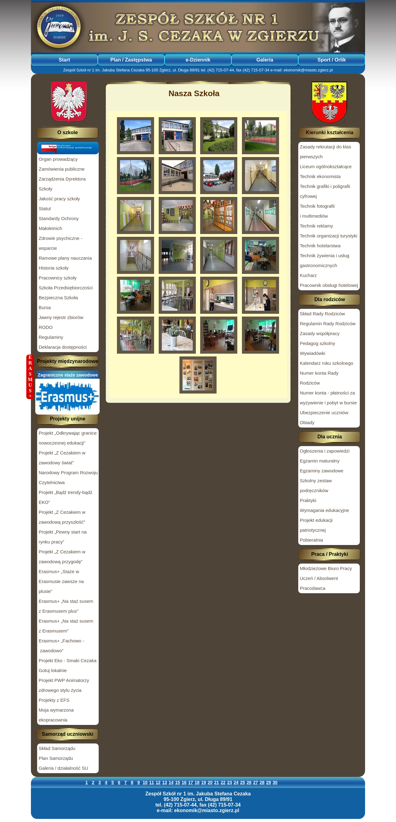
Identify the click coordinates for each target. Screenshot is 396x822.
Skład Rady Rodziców (322, 313)
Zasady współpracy (319, 333)
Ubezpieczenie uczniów (324, 412)
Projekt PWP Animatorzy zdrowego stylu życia (64, 685)
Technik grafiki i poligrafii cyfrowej (325, 191)
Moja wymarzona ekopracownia (56, 714)
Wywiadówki (312, 353)
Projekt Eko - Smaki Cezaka (68, 660)
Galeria (264, 59)
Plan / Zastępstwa (131, 59)
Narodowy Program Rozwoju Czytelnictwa (68, 477)
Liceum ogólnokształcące (326, 166)
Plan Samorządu (56, 758)
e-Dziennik (198, 59)
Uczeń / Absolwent (319, 578)
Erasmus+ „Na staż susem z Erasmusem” (66, 625)
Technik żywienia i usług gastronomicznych (324, 260)
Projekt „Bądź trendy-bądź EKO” (65, 497)
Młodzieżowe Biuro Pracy (326, 568)
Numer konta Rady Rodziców (319, 377)
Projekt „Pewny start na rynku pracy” (63, 536)
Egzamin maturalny (319, 460)
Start (64, 59)
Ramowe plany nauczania (65, 258)
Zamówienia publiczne (61, 169)
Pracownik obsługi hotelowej (329, 285)
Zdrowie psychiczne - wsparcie (60, 243)
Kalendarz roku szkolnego (326, 363)
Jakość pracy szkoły (59, 198)
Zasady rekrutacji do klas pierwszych (325, 151)
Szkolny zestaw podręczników (316, 485)
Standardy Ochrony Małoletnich (59, 223)
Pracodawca (312, 588)
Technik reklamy (316, 225)
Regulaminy (51, 337)
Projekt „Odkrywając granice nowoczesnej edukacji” (68, 437)
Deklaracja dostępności (63, 347)
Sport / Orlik (331, 59)
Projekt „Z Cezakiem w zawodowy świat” (62, 457)
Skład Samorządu (57, 748)
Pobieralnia (311, 540)
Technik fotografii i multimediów (317, 211)
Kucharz (308, 275)
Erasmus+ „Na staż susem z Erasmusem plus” (66, 606)
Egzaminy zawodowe (321, 470)
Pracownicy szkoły (58, 277)
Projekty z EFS (54, 700)
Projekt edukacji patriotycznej (316, 525)
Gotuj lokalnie (53, 670)
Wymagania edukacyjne (324, 510)
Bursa (45, 307)
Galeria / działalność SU (63, 768)
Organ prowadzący (58, 159)
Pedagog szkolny (317, 343)
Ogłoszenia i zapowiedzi (325, 451)
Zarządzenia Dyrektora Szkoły (62, 183)
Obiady (307, 422)
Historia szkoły (54, 267)
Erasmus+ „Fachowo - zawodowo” (61, 645)
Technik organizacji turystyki (328, 235)
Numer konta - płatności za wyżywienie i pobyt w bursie (328, 397)
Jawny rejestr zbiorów (61, 317)
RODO (46, 327)
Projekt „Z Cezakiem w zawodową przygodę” (62, 556)
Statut (45, 208)
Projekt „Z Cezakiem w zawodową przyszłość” (62, 517)
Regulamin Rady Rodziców (327, 323)
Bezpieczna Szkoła (58, 297)
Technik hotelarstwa (320, 245)
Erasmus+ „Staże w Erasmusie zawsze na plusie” (61, 581)
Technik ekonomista (320, 176)
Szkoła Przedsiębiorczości (66, 287)
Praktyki (308, 500)
